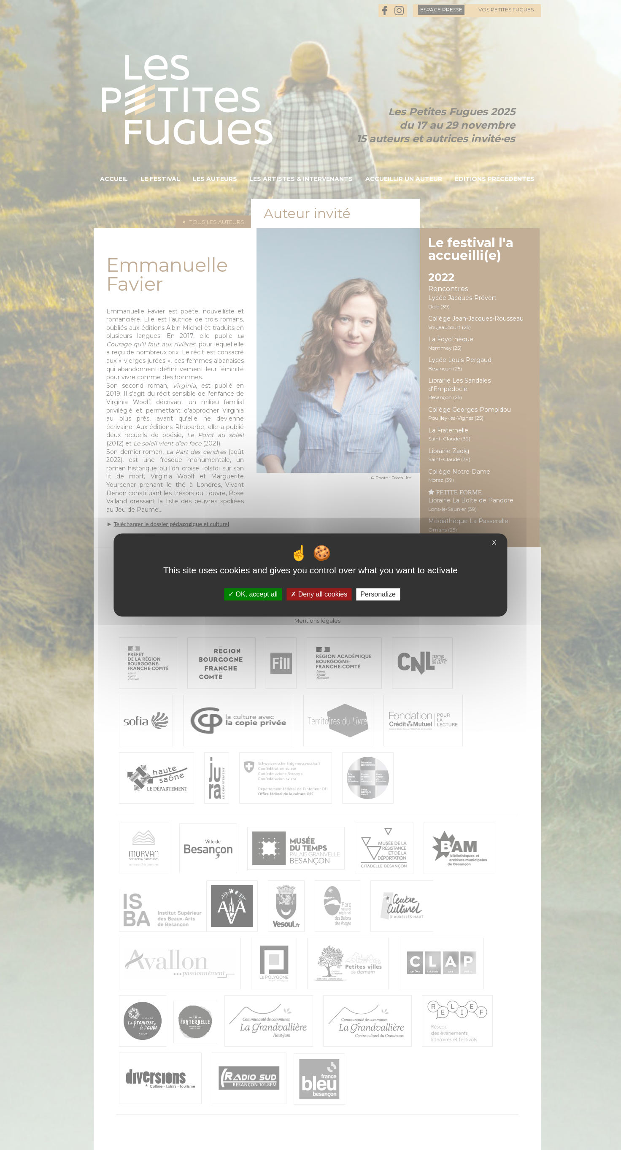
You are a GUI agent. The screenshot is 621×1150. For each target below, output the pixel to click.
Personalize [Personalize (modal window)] (378, 594)
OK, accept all (253, 594)
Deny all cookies (319, 594)
